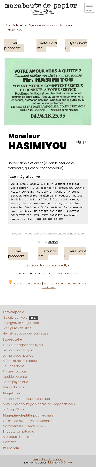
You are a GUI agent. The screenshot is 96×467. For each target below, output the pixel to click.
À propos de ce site (17, 437)
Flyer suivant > (76, 45)
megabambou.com (48, 459)
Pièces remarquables (24, 283)
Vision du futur (14, 387)
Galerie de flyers (20, 317)
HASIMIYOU (37, 146)
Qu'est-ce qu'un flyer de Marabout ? (30, 421)
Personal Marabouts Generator (26, 399)
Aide (46, 283)
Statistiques (58, 283)
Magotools (11, 393)
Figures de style (78, 283)
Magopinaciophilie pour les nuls (28, 415)
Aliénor (53, 242)
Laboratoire (12, 339)
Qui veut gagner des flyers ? (24, 345)
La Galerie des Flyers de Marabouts (32, 25)
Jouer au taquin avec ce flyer (48, 265)
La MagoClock (13, 409)
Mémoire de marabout (20, 361)
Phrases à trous (14, 371)
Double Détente (15, 376)
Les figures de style (17, 328)
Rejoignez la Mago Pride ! (22, 323)
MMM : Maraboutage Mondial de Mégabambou (39, 404)
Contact (9, 442)
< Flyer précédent (12, 45)
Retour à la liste (46, 45)
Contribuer (49, 287)
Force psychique (15, 382)
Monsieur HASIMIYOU (67, 273)
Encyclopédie (13, 312)
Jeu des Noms (13, 366)
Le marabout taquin (18, 350)
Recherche (11, 448)
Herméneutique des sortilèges (25, 333)
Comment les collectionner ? (24, 426)
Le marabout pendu (18, 355)
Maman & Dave (60, 462)
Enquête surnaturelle (18, 431)
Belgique (81, 142)
